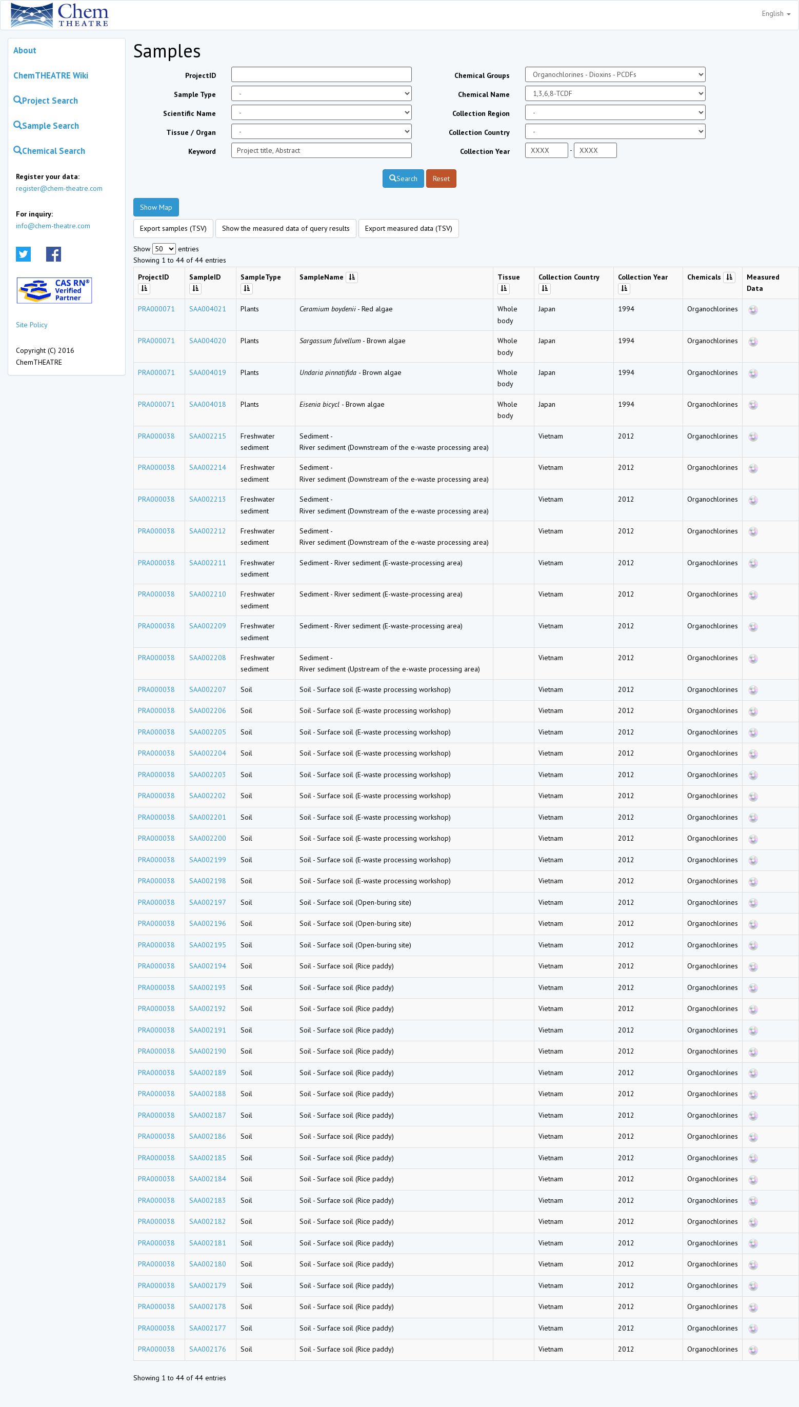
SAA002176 (207, 1349)
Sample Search (46, 125)
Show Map (156, 207)
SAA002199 (207, 859)
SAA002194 (207, 965)
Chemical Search (49, 150)
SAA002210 (207, 594)
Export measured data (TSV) (408, 228)
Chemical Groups (482, 75)
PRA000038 (156, 436)
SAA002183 (207, 1200)
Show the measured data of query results (286, 228)
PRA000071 (156, 308)
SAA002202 (207, 795)
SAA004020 (207, 340)
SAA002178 (207, 1306)
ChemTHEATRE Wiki (50, 75)
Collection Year (485, 151)
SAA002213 (207, 499)
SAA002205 (207, 732)
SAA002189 (207, 1072)
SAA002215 (207, 436)
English (776, 13)
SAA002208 (207, 657)
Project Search (45, 100)
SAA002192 (207, 1008)
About (24, 50)
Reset (441, 178)
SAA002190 (207, 1051)
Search (403, 178)
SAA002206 (207, 710)
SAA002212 (207, 531)
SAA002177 (207, 1328)
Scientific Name (189, 113)
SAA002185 (207, 1157)
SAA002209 (207, 625)
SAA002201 (207, 817)
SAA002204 (207, 753)
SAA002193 (207, 987)
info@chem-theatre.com (53, 225)
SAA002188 (207, 1093)
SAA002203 (207, 774)
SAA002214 (207, 467)
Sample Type (195, 94)
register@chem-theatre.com (59, 188)
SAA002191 (207, 1030)
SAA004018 (207, 404)
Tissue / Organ (191, 132)
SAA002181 (207, 1242)
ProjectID (200, 75)
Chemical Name (484, 94)
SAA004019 (207, 372)
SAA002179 (207, 1285)
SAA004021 (207, 308)
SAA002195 (207, 944)
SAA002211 (207, 562)
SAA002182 (207, 1221)
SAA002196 (207, 923)
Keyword (202, 151)
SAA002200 (207, 838)
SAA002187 (207, 1115)
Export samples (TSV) (173, 228)
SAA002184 (207, 1178)
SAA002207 (207, 689)
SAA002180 (207, 1264)
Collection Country (479, 132)
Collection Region (481, 113)
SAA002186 (207, 1136)
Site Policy (32, 324)
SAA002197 (207, 902)
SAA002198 (207, 880)
